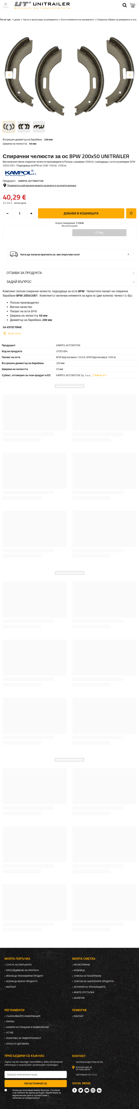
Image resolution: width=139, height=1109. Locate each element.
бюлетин (79, 998)
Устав (9, 1033)
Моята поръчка (17, 959)
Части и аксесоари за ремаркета (40, 19)
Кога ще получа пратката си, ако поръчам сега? (50, 254)
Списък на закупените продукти (94, 981)
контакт (11, 987)
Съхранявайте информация (23, 1016)
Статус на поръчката (19, 965)
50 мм (32, 143)
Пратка (10, 1022)
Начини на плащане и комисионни (27, 1027)
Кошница (79, 970)
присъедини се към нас (25, 1056)
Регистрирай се (35, 1083)
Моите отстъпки (84, 992)
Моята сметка (83, 959)
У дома (16, 19)
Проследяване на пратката (22, 970)
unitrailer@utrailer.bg (89, 1062)
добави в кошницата (81, 213)
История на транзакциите (90, 987)
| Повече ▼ (98, 375)
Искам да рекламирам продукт (24, 976)
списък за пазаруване (87, 976)
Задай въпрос (19, 281)
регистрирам (82, 965)
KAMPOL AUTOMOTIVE (31, 181)
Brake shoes (14, 333)
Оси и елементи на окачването (77, 19)
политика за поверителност (23, 1038)
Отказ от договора (17, 1044)
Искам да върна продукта (21, 981)
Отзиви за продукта (24, 272)
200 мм (48, 139)
